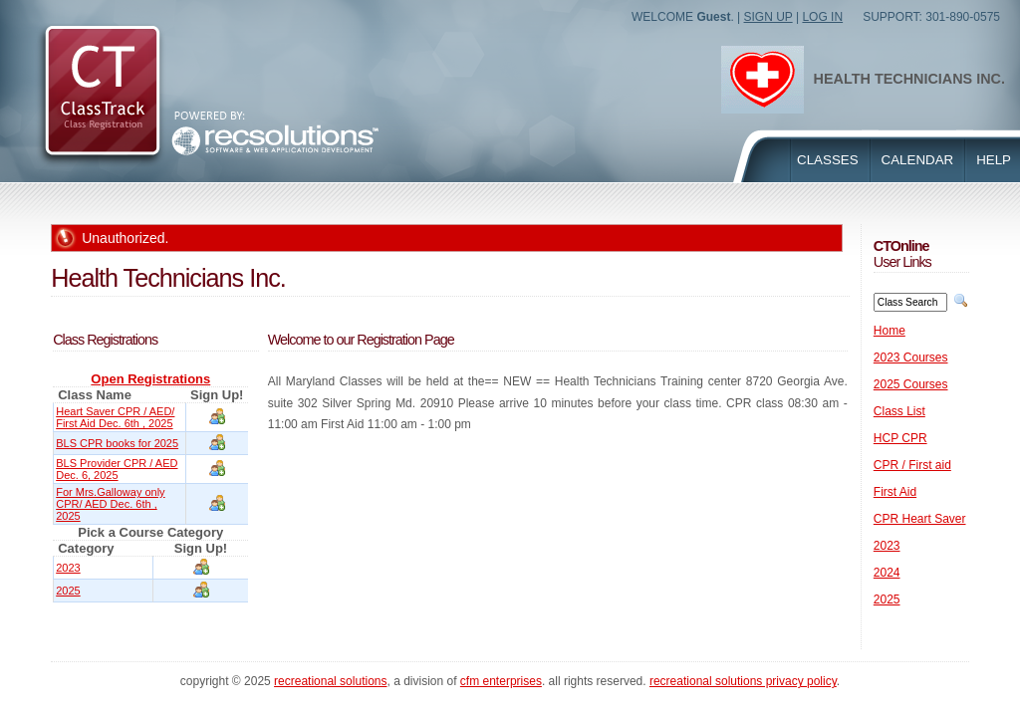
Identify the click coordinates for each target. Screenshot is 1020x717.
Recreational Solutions (330, 681)
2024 (887, 573)
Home (889, 331)
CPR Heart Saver (920, 519)
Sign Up (768, 17)
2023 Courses (911, 357)
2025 (68, 591)
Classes (828, 159)
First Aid (895, 492)
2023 (68, 568)
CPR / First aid (912, 465)
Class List (899, 411)
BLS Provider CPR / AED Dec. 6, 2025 (116, 469)
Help (993, 159)
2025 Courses (911, 384)
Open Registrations (150, 378)
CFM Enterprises (501, 681)
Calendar (918, 159)
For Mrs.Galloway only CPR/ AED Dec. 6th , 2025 (110, 504)
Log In (822, 17)
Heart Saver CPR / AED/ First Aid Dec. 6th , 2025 (115, 417)
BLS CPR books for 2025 (117, 443)
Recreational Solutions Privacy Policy (743, 681)
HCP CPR (900, 438)
